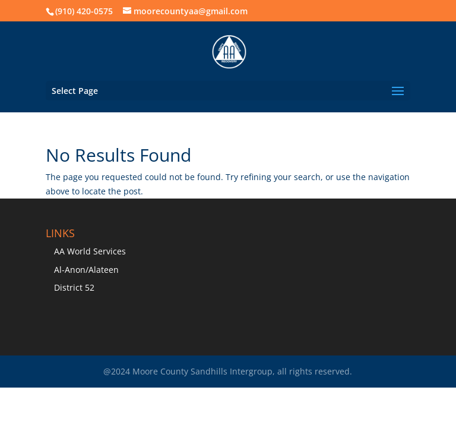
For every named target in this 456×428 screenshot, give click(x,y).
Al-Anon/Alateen (86, 269)
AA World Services (90, 251)
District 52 (74, 287)
